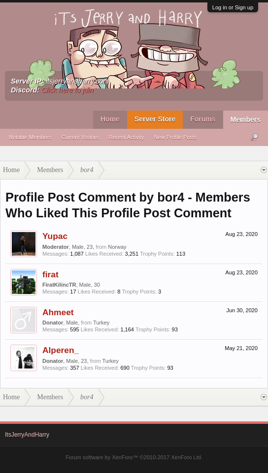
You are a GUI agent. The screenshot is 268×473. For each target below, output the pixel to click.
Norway (117, 247)
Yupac (54, 236)
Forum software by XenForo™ (134, 457)
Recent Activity (126, 137)
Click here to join (67, 90)
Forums (202, 119)
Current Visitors (80, 137)
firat (50, 274)
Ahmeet (58, 312)
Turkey (101, 322)
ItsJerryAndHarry (27, 434)
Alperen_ (60, 350)
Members (246, 119)
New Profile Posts (175, 137)
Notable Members (30, 137)
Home (110, 119)
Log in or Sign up (232, 7)
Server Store (154, 119)
